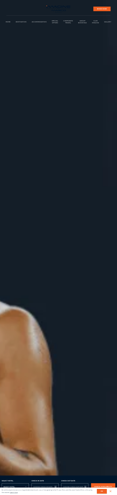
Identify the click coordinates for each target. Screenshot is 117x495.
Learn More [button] (14, 492)
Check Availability (103, 486)
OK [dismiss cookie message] (102, 491)
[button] (110, 491)
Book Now (102, 9)
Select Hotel (7, 481)
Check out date (68, 481)
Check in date (38, 481)
